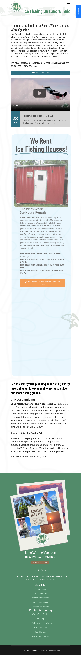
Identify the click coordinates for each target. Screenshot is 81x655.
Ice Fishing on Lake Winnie (40, 623)
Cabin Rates (40, 589)
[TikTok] (46, 570)
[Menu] (68, 3)
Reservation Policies (40, 606)
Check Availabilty (40, 602)
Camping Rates (40, 593)
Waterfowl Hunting (40, 636)
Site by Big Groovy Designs (50, 650)
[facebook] (38, 570)
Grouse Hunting (41, 627)
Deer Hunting (41, 632)
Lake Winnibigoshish (40, 618)
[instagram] (42, 570)
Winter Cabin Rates (40, 73)
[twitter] (35, 570)
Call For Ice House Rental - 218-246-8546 (44, 283)
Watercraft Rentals (40, 598)
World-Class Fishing (40, 614)
